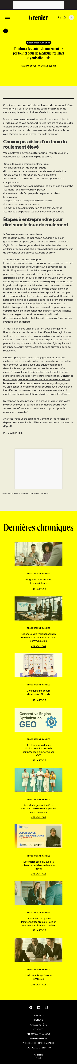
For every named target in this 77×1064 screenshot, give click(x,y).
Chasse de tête (38, 1025)
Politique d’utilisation (38, 1048)
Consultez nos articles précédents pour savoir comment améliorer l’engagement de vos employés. (38, 379)
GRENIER (38, 1055)
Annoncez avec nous (38, 1034)
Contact (38, 1029)
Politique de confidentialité (38, 1043)
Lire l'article (38, 589)
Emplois (38, 1020)
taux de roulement (24, 119)
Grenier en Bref (38, 1038)
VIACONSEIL (15, 433)
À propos (39, 1015)
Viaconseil (31, 66)
